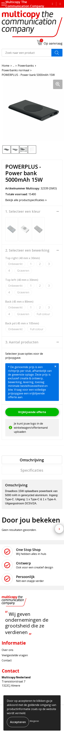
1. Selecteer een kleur (22, 211)
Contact (7, 660)
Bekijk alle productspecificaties (26, 200)
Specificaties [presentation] (31, 470)
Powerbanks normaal (15, 70)
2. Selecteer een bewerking (27, 250)
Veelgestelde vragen (15, 655)
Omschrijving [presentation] (32, 459)
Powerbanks (26, 65)
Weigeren (34, 721)
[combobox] (27, 53)
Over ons (7, 650)
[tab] (32, 460)
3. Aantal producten (21, 342)
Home (5, 65)
